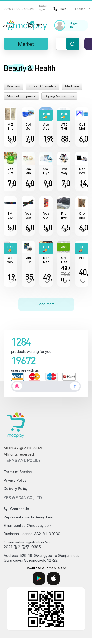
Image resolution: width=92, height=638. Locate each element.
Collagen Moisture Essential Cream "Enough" (82, 126)
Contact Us (16, 509)
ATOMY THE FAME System (64, 126)
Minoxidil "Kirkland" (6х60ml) (28, 260)
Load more (46, 304)
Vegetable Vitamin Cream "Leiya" (10, 171)
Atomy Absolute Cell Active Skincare (46, 126)
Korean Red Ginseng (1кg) (46, 260)
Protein (82, 258)
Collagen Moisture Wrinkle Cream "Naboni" (28, 126)
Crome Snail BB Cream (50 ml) (82, 215)
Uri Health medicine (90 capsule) (64, 260)
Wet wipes (10, 260)
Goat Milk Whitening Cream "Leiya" (28, 171)
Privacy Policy (15, 480)
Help (59, 9)
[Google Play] (39, 578)
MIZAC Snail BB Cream (10, 126)
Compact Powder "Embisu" (82, 171)
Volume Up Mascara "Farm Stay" (46, 215)
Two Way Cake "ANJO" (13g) (64, 171)
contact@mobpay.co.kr (33, 525)
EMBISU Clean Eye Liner (10, 215)
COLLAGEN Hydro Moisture (46, 171)
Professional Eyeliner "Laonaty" (64, 215)
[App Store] (53, 578)
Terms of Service (18, 472)
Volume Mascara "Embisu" (28, 215)
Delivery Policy (16, 488)
